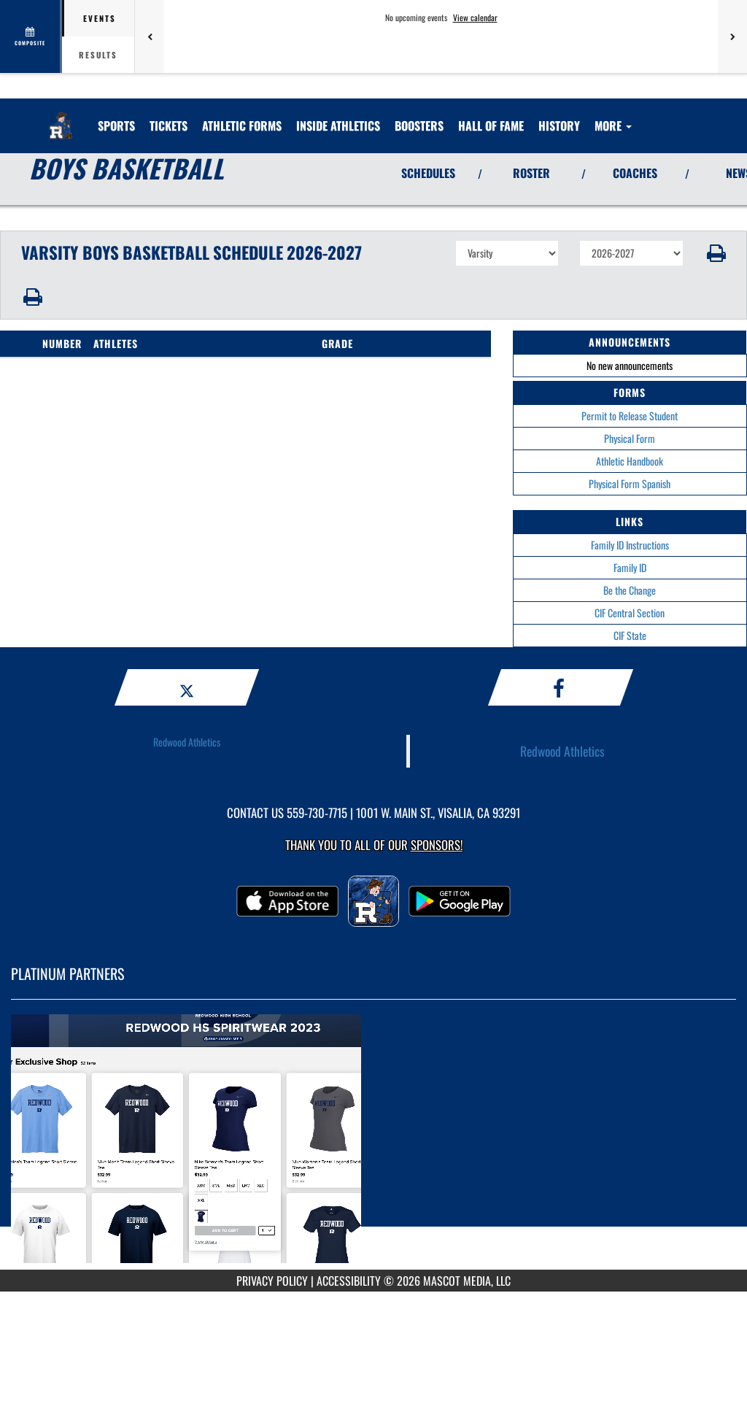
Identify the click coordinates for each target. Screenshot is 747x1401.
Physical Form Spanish (629, 483)
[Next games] (732, 36)
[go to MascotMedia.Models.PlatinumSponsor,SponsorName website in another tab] (373, 1145)
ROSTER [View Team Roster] (531, 173)
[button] (715, 253)
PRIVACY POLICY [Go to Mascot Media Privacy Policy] (272, 1280)
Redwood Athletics (186, 741)
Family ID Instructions (630, 544)
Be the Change (629, 590)
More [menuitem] (613, 125)
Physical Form (629, 438)
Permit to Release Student (629, 415)
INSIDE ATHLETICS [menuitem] (338, 125)
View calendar (475, 17)
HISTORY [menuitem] (559, 125)
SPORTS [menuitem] (116, 125)
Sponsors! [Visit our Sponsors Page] (436, 844)
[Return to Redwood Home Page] (60, 117)
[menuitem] (168, 126)
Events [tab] (99, 18)
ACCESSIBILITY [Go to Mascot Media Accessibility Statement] (349, 1280)
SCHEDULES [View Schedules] (428, 173)
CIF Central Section (630, 612)
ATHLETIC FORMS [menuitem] (242, 125)
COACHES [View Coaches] (635, 173)
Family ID (630, 567)
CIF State (630, 635)
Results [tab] (98, 55)
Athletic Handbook (629, 460)
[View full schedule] (31, 36)
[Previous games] (149, 36)
